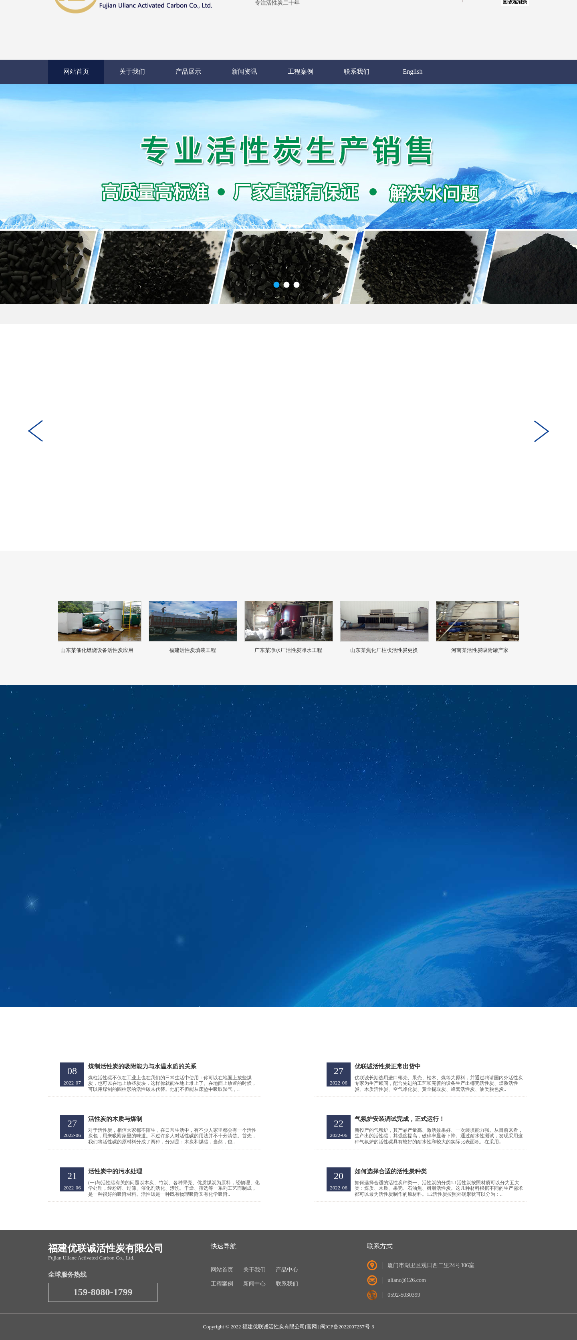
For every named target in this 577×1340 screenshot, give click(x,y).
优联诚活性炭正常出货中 (388, 1066)
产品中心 (287, 1270)
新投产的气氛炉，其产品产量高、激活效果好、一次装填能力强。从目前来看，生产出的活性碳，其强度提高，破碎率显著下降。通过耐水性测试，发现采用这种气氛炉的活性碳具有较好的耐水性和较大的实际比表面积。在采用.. (439, 1136)
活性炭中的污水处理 (115, 1171)
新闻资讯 (244, 71)
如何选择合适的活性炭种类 (391, 1171)
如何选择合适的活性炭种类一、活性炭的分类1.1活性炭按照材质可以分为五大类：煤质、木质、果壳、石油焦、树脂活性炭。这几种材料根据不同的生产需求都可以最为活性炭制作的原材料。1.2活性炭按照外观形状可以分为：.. (439, 1188)
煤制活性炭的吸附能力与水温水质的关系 (142, 1066)
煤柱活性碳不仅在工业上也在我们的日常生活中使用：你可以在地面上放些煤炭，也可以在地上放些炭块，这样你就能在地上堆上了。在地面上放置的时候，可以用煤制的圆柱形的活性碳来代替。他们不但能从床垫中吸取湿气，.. (172, 1083)
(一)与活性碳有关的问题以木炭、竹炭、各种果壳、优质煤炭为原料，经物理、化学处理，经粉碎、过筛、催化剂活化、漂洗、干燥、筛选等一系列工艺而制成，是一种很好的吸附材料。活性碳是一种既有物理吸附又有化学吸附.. (174, 1188)
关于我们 (132, 71)
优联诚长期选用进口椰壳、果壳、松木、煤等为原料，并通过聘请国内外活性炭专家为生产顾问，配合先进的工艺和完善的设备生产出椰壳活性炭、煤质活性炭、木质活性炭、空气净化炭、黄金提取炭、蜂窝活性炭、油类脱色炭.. (439, 1083)
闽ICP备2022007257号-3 (347, 1327)
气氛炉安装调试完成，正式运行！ (400, 1119)
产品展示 (188, 71)
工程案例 (300, 71)
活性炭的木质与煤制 (115, 1119)
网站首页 (76, 71)
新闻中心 (254, 1284)
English (413, 71)
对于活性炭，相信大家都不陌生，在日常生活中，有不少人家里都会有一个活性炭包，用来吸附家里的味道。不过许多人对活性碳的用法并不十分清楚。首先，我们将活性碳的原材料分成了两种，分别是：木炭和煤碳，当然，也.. (172, 1136)
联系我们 (356, 71)
